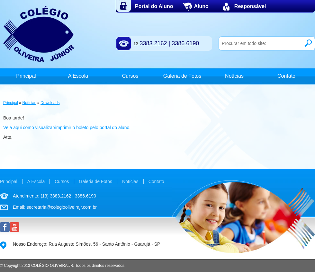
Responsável (250, 6)
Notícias (234, 76)
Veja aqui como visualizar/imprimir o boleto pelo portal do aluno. (66, 127)
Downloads (49, 103)
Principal (26, 76)
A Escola (78, 76)
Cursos (130, 76)
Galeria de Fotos (182, 76)
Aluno (201, 6)
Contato (286, 76)
